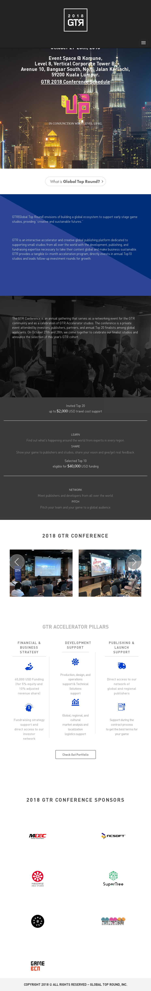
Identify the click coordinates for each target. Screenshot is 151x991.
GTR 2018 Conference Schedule (75, 81)
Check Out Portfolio (75, 754)
